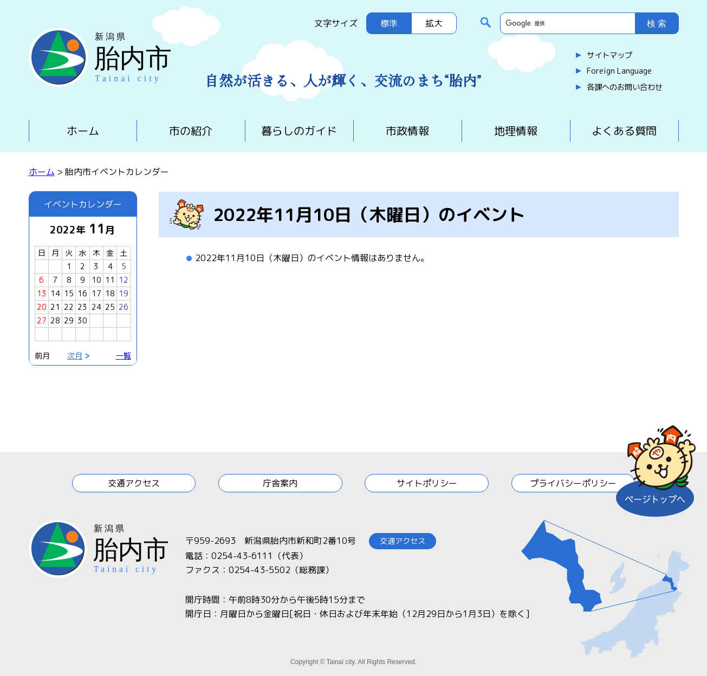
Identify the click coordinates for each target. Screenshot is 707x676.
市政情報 (407, 130)
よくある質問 (624, 130)
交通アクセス (134, 483)
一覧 (123, 355)
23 (82, 307)
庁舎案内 (280, 483)
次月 (74, 355)
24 (96, 307)
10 (96, 280)
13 (42, 293)
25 (110, 307)
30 (82, 320)
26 (123, 307)
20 (42, 307)
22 (69, 307)
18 (110, 293)
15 (69, 293)
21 (55, 307)
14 (55, 293)
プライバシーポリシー (573, 483)
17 (96, 293)
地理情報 (515, 130)
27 (42, 320)
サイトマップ (609, 55)
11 (110, 280)
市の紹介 (190, 130)
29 (69, 320)
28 (55, 320)
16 (82, 293)
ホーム (83, 130)
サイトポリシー (427, 483)
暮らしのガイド (299, 130)
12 (123, 280)
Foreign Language (619, 71)
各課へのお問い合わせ (625, 87)
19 (123, 293)
